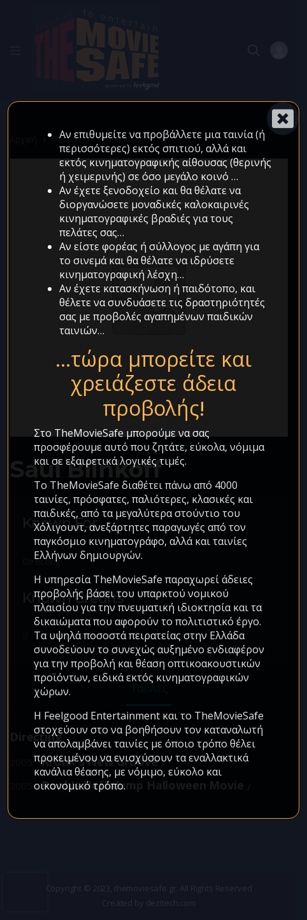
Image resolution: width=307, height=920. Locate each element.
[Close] (283, 118)
